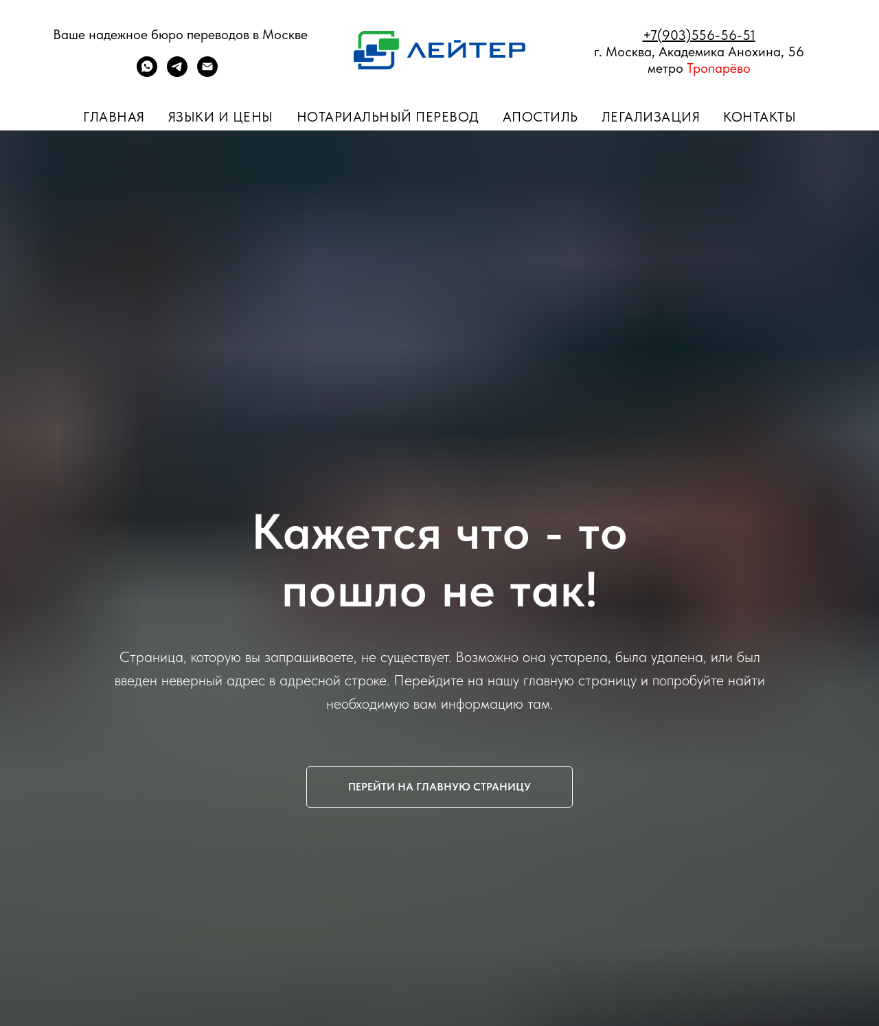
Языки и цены (220, 117)
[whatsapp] (147, 73)
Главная (114, 117)
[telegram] (177, 73)
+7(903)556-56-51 (699, 35)
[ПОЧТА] (207, 73)
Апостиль (540, 117)
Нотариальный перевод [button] (388, 117)
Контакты (759, 117)
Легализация (651, 117)
